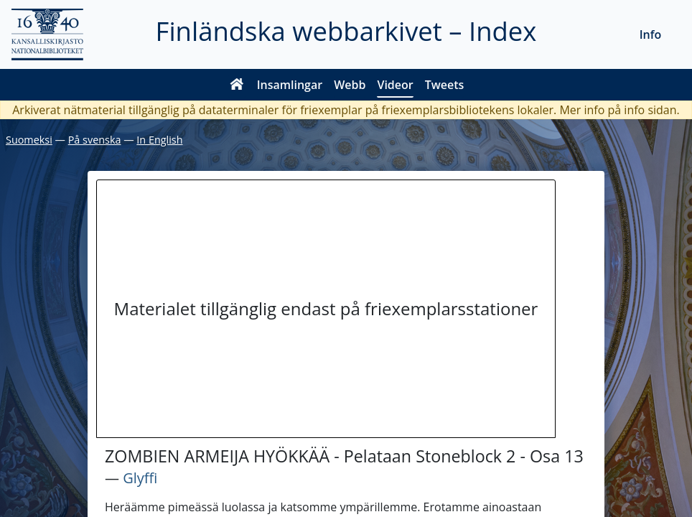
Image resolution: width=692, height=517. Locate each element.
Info (651, 34)
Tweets (444, 85)
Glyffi (140, 478)
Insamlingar (290, 85)
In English (159, 139)
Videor (395, 85)
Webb (349, 85)
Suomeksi (29, 139)
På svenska (94, 139)
